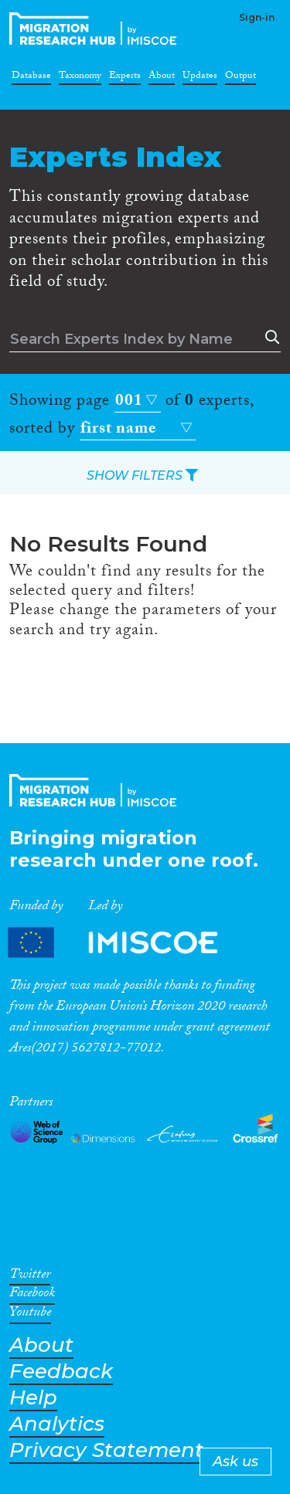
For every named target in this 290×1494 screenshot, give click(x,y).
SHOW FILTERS (142, 475)
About (161, 78)
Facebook (32, 1295)
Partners (126, 943)
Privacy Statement (106, 1450)
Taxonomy (80, 78)
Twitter (29, 1277)
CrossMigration (96, 28)
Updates (200, 78)
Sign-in (257, 17)
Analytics (56, 1424)
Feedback (61, 1372)
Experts (125, 78)
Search (269, 337)
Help (33, 1398)
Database (31, 78)
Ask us (235, 1461)
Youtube (30, 1315)
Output (240, 78)
